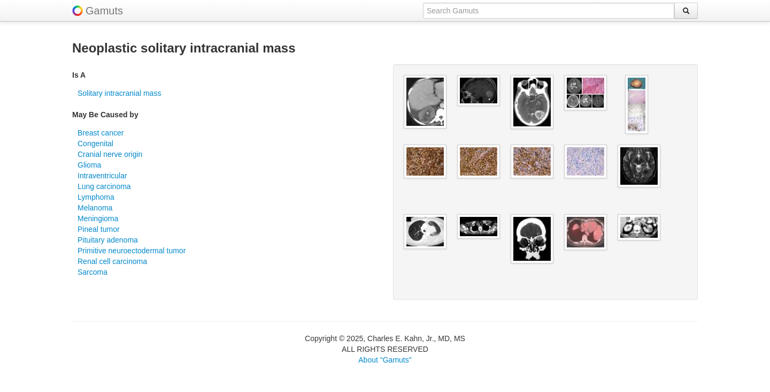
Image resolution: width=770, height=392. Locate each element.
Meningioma (98, 218)
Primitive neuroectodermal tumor (132, 250)
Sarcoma (92, 272)
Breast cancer (101, 133)
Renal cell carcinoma (112, 261)
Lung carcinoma (104, 186)
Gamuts (104, 11)
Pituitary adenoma (108, 240)
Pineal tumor (99, 229)
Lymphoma (96, 197)
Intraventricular (102, 175)
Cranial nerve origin (110, 154)
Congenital (95, 143)
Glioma (89, 165)
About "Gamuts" (384, 360)
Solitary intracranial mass (119, 93)
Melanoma (95, 207)
